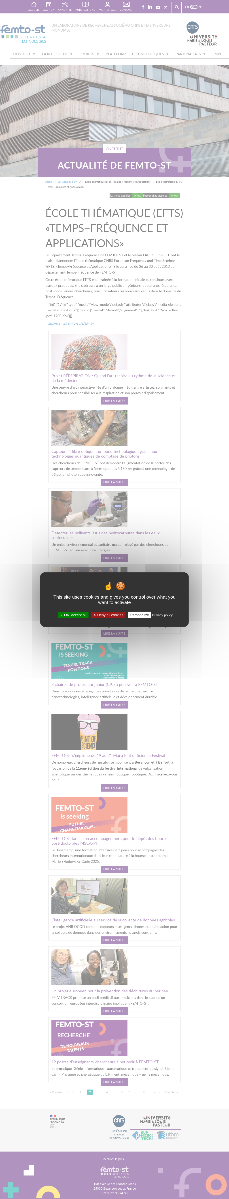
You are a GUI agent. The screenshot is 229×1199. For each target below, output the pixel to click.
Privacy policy (162, 615)
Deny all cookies (108, 615)
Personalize (139, 615)
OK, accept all (73, 615)
